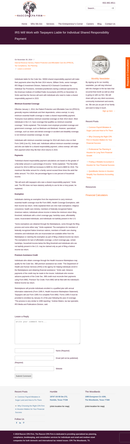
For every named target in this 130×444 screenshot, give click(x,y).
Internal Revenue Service (24, 63)
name (63, 351)
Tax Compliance (21, 66)
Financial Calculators (97, 195)
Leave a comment (24, 69)
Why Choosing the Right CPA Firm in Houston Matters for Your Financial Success (99, 140)
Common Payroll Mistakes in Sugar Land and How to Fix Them (100, 129)
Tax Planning (32, 66)
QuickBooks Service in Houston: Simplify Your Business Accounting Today (100, 174)
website (59, 369)
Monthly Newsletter (100, 78)
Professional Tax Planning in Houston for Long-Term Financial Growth (99, 152)
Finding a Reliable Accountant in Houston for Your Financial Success (100, 163)
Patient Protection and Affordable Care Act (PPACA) (54, 63)
